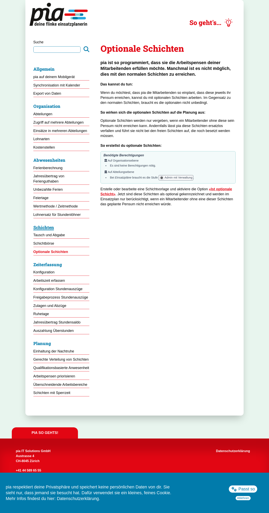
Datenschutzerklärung (78, 498)
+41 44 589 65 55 (28, 470)
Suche (38, 42)
